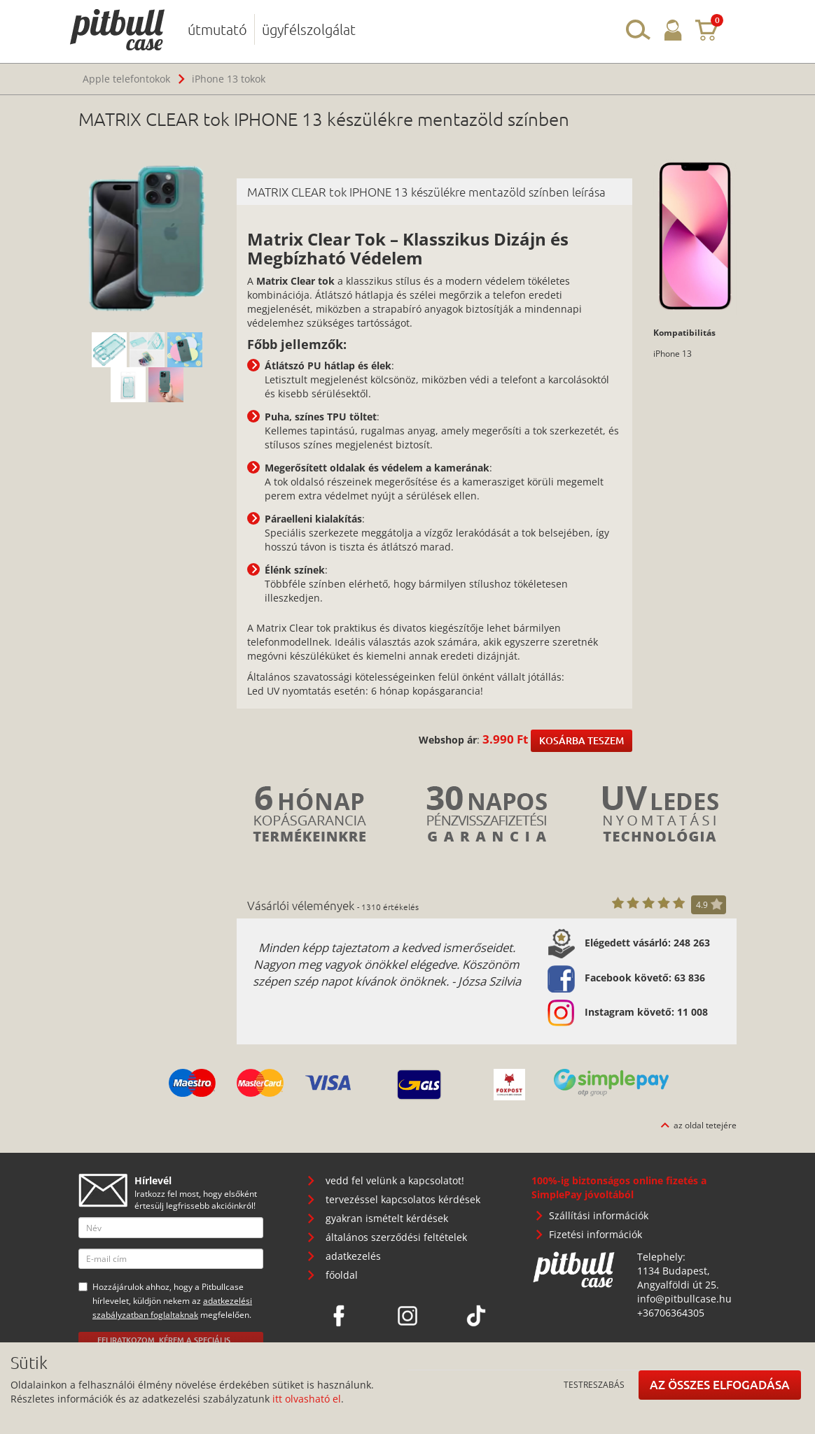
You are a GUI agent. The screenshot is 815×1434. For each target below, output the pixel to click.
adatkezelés (353, 1256)
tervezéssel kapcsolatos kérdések (403, 1199)
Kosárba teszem (581, 740)
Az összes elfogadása (720, 1385)
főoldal (342, 1275)
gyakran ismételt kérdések (387, 1218)
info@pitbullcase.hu (684, 1298)
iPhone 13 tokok (228, 78)
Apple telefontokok (126, 78)
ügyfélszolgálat (309, 29)
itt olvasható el (306, 1398)
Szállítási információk (598, 1215)
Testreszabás (594, 1384)
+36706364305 (670, 1312)
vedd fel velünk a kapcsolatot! (395, 1180)
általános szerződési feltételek (396, 1237)
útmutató (217, 29)
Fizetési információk (595, 1234)
